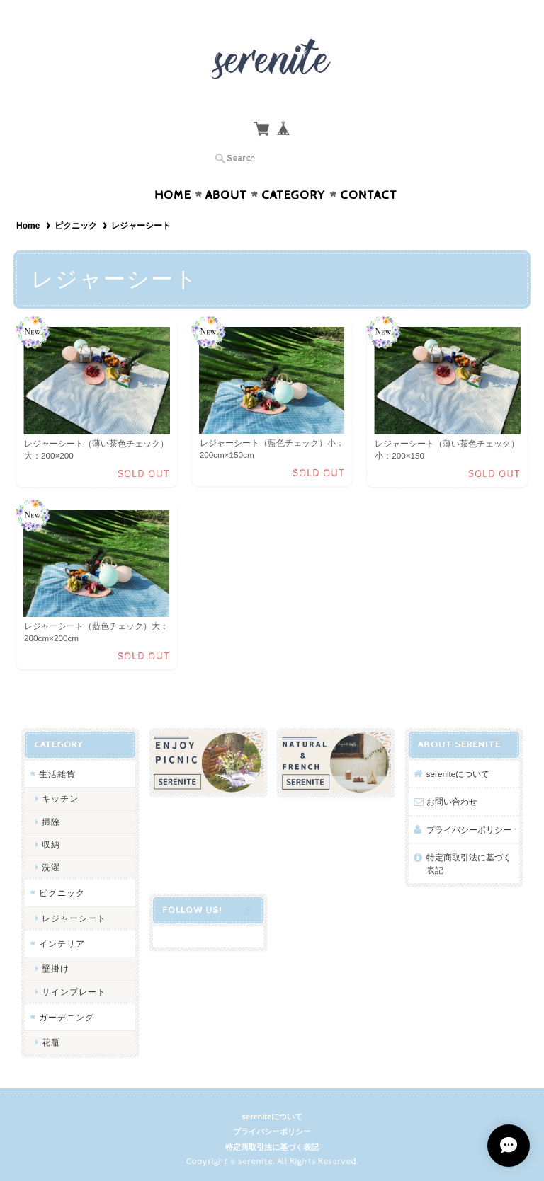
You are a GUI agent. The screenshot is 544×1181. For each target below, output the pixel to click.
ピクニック (76, 226)
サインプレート (74, 991)
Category (293, 195)
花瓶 (51, 1042)
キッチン (60, 798)
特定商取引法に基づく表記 (468, 864)
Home (172, 195)
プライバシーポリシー (468, 829)
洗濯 (51, 867)
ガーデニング (66, 1017)
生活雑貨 (57, 773)
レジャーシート (74, 918)
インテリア (62, 943)
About (226, 195)
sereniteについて (458, 773)
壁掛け (55, 968)
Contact (368, 195)
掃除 (51, 821)
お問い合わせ (451, 801)
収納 (51, 844)
